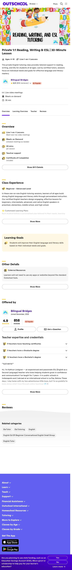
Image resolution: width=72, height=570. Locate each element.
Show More (35, 221)
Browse (34, 4)
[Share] (61, 11)
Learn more (59, 566)
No (53, 562)
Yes (52, 557)
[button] (35, 344)
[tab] (6, 111)
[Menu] (66, 4)
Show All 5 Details (35, 167)
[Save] (67, 11)
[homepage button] (15, 3)
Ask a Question (52, 329)
